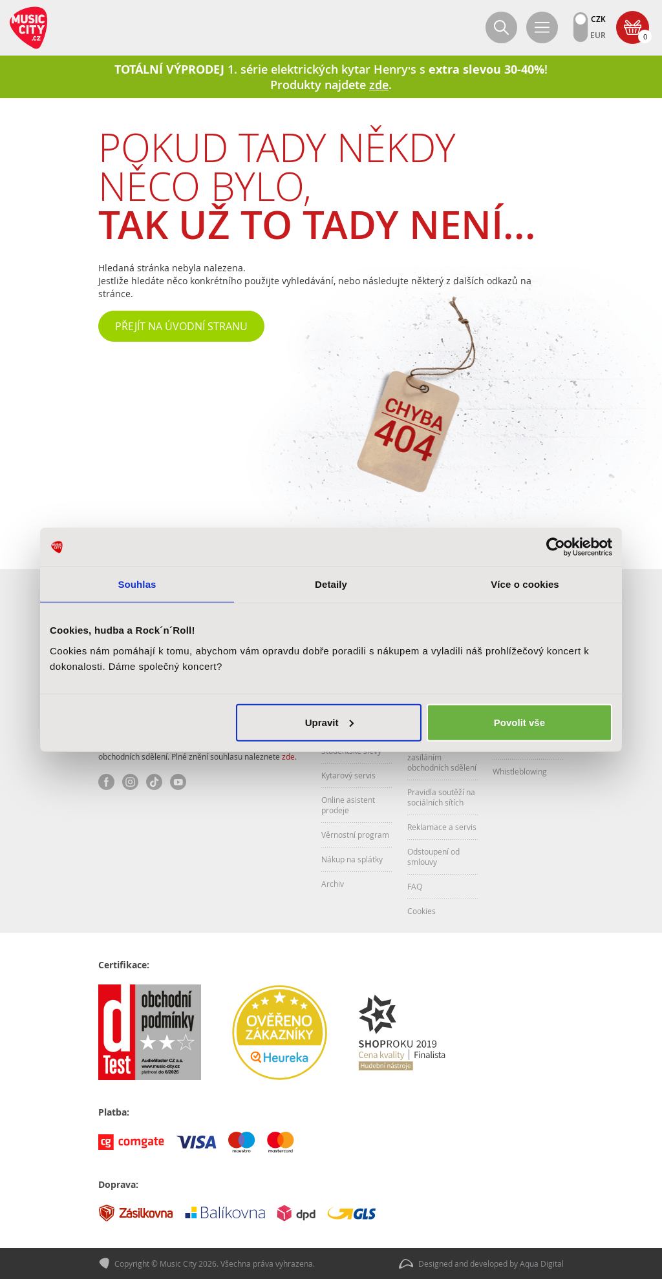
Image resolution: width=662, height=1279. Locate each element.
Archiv (332, 884)
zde (288, 756)
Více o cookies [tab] (525, 584)
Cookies (421, 911)
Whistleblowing (520, 771)
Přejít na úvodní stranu (181, 326)
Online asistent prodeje (348, 805)
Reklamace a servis (441, 827)
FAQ (414, 886)
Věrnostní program (355, 834)
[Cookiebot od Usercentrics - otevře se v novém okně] (555, 547)
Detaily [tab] (331, 584)
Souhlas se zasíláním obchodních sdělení (441, 757)
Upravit (329, 721)
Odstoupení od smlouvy (433, 856)
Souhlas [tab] (137, 584)
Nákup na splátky (352, 859)
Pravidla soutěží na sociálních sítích (441, 797)
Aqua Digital (542, 1263)
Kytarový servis (348, 775)
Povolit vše (519, 721)
